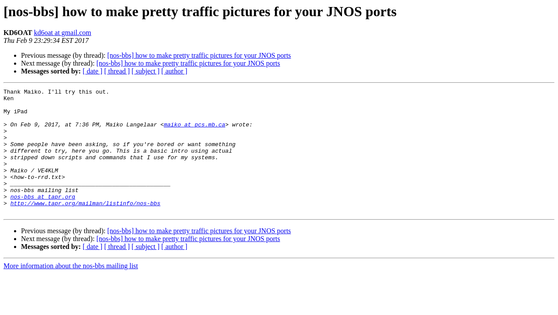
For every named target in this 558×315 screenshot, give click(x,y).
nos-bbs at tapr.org (42, 219)
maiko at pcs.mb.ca (194, 132)
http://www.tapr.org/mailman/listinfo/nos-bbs (85, 227)
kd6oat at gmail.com (62, 32)
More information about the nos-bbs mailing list (70, 290)
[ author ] (174, 71)
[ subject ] (146, 71)
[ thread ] (117, 71)
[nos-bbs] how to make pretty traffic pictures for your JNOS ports (199, 55)
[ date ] (92, 71)
